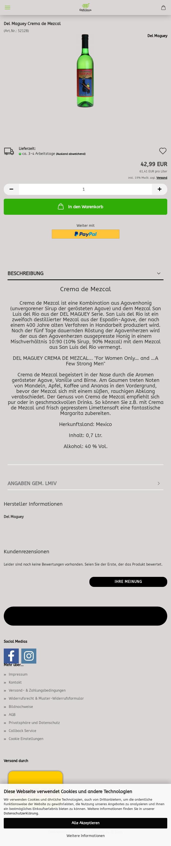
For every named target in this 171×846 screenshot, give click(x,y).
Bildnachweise (21, 707)
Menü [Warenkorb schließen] (7, 7)
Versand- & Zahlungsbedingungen (37, 690)
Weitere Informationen (86, 836)
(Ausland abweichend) (70, 154)
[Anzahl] (85, 189)
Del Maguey (157, 36)
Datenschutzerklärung (21, 813)
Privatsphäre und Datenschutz (34, 723)
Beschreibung (25, 273)
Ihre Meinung (128, 582)
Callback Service (22, 731)
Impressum (18, 674)
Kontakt (15, 682)
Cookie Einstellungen (26, 739)
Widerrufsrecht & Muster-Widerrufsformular (46, 698)
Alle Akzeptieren (85, 823)
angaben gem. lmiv (32, 483)
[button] (11, 189)
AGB (12, 715)
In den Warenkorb (80, 206)
